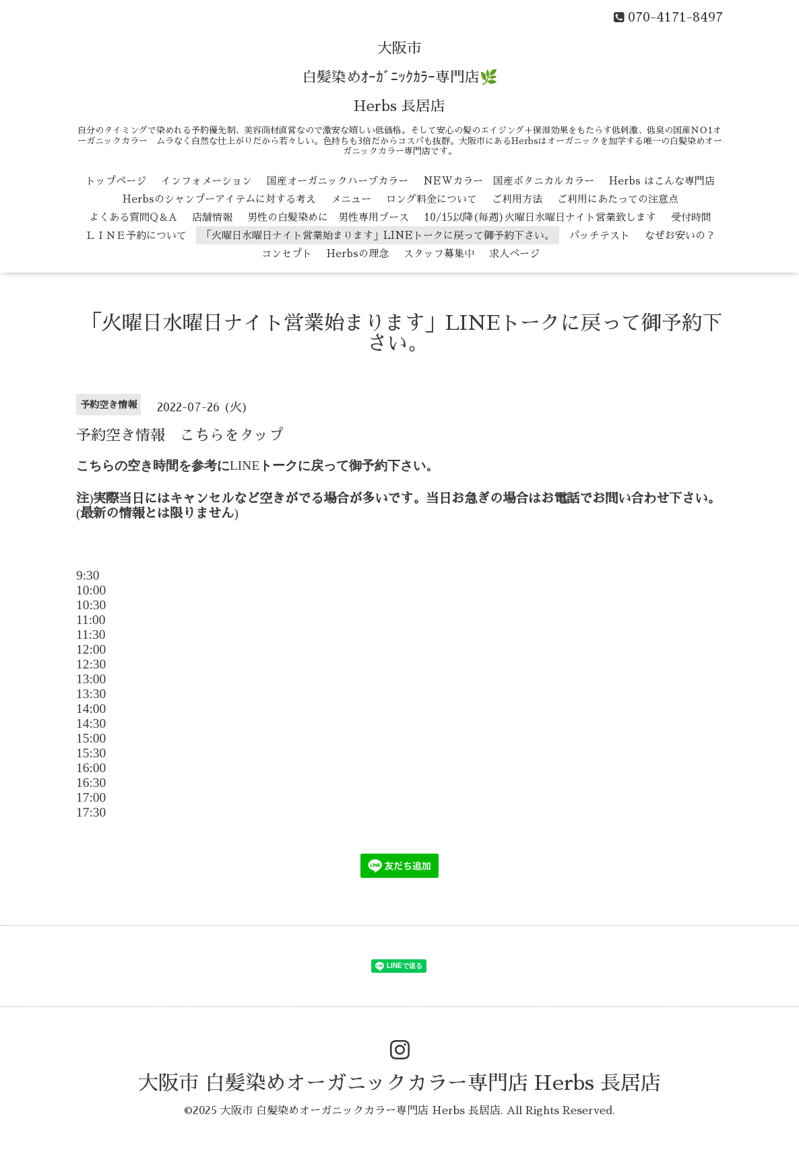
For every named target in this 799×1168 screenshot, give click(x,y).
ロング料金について (431, 199)
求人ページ (514, 253)
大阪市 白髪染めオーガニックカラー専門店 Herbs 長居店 (399, 1083)
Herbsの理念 (358, 253)
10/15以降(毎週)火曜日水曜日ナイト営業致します (540, 217)
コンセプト (286, 253)
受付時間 (691, 217)
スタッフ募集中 (439, 253)
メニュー (351, 199)
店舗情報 (212, 217)
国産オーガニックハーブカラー (337, 181)
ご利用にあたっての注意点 (617, 199)
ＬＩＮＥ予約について (136, 235)
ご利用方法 (517, 199)
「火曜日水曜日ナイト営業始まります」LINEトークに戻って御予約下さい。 (377, 235)
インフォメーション (206, 181)
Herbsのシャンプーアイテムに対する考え (219, 199)
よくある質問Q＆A (133, 217)
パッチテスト (599, 235)
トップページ (116, 181)
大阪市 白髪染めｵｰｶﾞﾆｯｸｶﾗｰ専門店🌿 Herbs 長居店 (400, 77)
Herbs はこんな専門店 (662, 181)
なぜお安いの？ (680, 235)
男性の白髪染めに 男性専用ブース (328, 217)
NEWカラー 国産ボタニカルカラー (508, 181)
